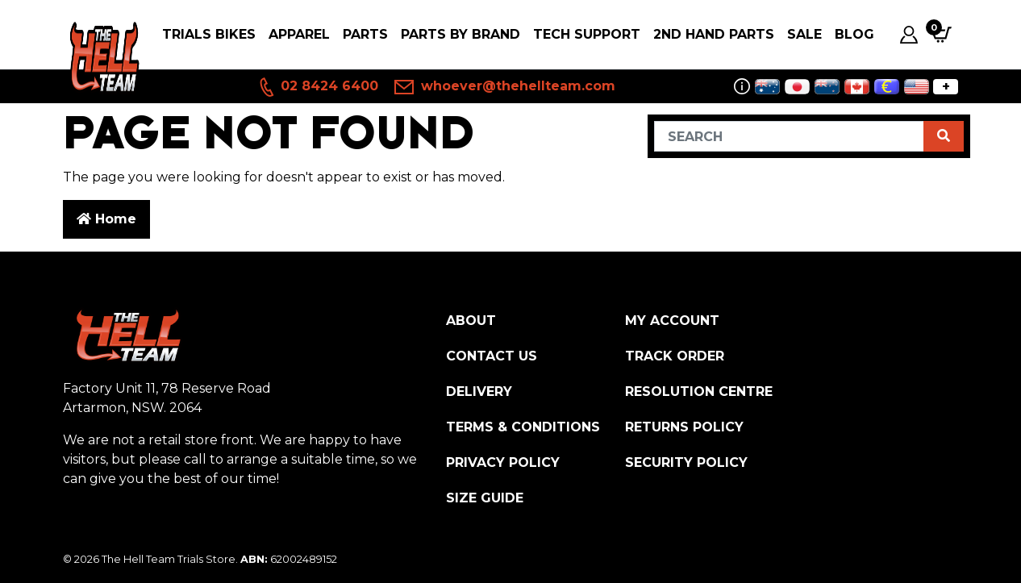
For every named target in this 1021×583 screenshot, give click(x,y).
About (471, 320)
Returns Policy (684, 427)
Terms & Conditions (523, 427)
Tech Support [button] (586, 34)
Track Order (674, 356)
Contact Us (491, 356)
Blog (854, 34)
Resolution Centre (699, 391)
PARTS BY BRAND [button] (460, 34)
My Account (672, 320)
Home (106, 219)
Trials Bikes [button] (209, 34)
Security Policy (686, 462)
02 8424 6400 (317, 87)
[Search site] (943, 136)
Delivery (479, 391)
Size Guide (484, 498)
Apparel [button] (299, 34)
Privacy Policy (503, 462)
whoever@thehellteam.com (504, 87)
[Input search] (789, 136)
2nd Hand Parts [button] (713, 34)
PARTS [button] (365, 34)
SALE (804, 34)
